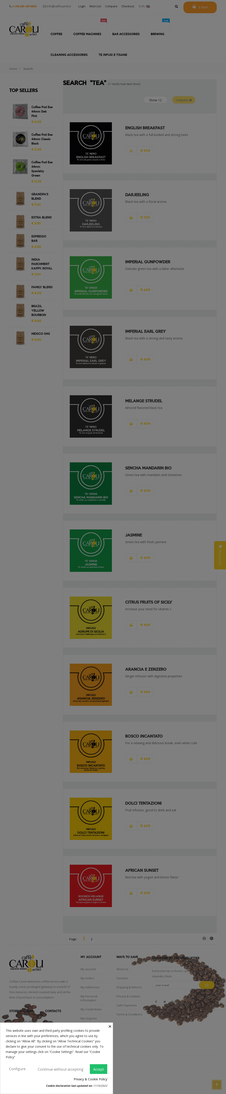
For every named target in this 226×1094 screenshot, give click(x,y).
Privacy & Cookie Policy (90, 1079)
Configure (17, 1068)
